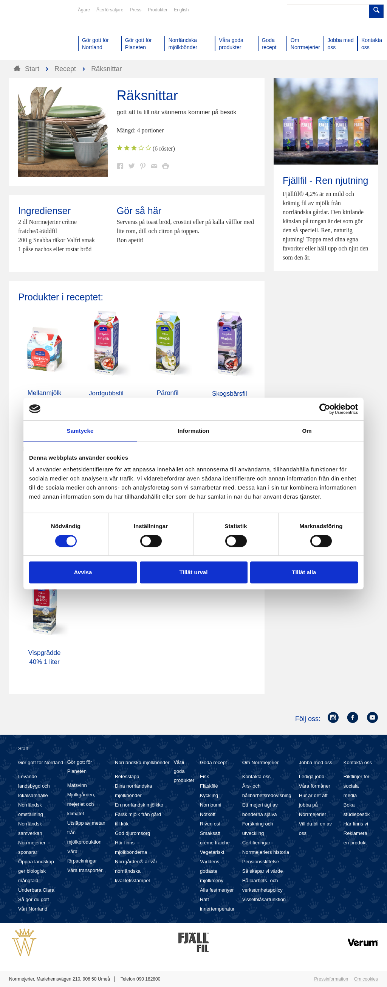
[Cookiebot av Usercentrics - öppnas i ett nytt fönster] (325, 409)
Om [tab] (306, 430)
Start (23, 748)
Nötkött (207, 814)
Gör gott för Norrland (40, 762)
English (181, 9)
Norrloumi (210, 805)
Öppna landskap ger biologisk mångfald (36, 871)
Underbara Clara (36, 890)
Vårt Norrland (32, 909)
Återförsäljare (109, 9)
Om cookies (366, 979)
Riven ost (210, 824)
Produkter (157, 9)
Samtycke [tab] (80, 430)
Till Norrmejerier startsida (37, 33)
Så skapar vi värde (262, 871)
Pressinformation (331, 979)
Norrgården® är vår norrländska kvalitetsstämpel (136, 871)
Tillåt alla (304, 572)
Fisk (204, 776)
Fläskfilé (209, 786)
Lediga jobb (311, 776)
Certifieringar (256, 843)
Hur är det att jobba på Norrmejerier (313, 805)
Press (135, 9)
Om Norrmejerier (260, 762)
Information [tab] (193, 430)
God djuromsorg (132, 833)
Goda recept (213, 762)
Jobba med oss (315, 762)
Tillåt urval (194, 572)
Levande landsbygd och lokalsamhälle (34, 786)
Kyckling (209, 795)
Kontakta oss (256, 776)
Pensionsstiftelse (260, 861)
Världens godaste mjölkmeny (211, 871)
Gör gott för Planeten (79, 766)
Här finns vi (356, 824)
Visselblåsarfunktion (264, 899)
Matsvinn (77, 785)
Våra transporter (85, 870)
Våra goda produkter (183, 771)
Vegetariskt (212, 852)
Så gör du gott (33, 899)
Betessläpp (127, 776)
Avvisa (83, 572)
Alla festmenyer (217, 890)
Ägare (84, 9)
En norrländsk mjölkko (139, 805)
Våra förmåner (314, 786)
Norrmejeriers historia (265, 852)
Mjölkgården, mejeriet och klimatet (81, 804)
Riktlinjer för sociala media (357, 786)
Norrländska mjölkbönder (142, 762)
